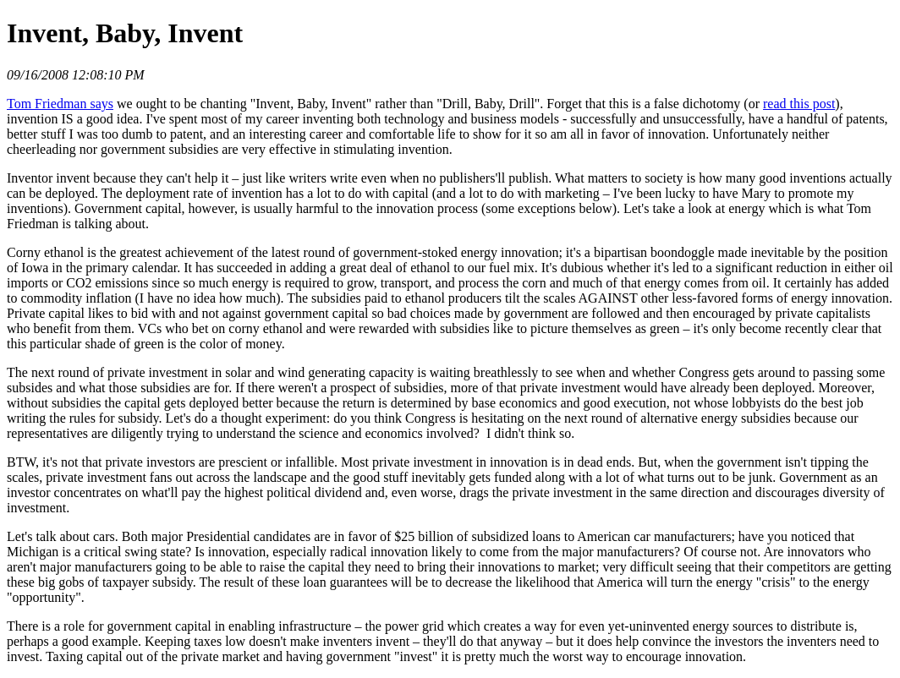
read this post (799, 103)
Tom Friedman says (60, 103)
